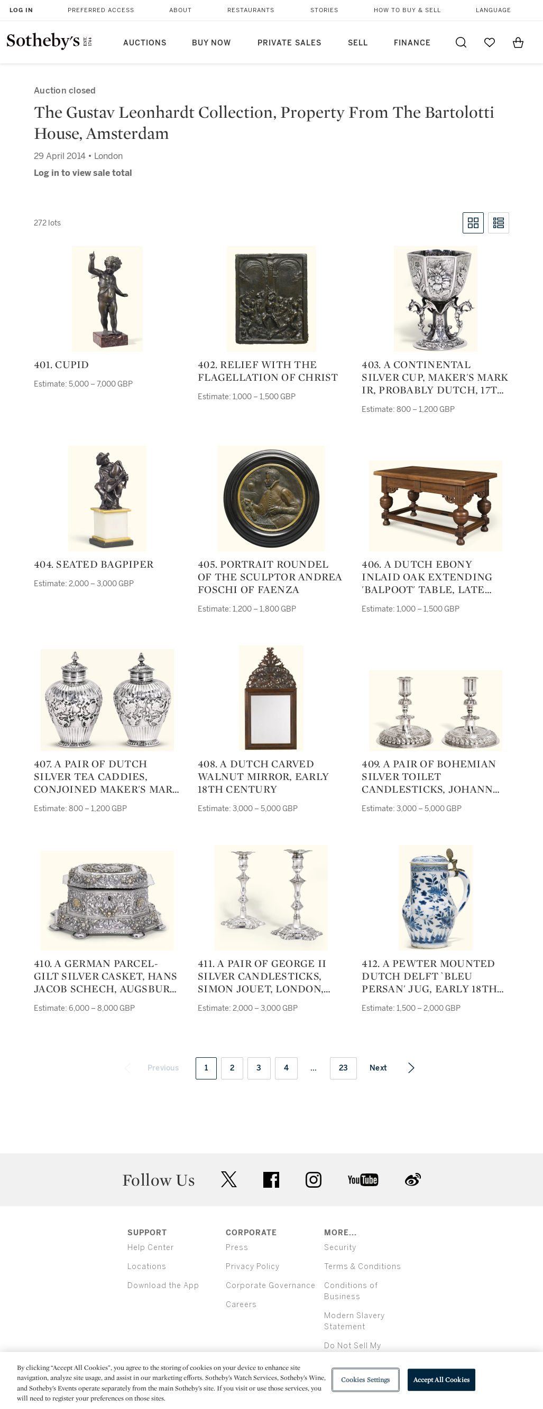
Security (340, 1247)
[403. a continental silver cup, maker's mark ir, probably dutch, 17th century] (435, 299)
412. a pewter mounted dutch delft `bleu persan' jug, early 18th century (429, 976)
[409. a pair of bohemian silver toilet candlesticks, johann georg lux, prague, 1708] (435, 710)
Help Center (150, 1247)
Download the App (163, 1285)
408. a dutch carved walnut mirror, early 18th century (263, 776)
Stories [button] (324, 10)
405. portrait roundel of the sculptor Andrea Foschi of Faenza (270, 577)
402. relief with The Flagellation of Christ (268, 370)
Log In (21, 10)
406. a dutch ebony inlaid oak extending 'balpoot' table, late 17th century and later (432, 577)
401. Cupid (61, 364)
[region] (271, 1380)
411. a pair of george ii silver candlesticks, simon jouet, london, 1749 (262, 976)
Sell (358, 43)
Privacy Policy (253, 1266)
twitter (229, 1179)
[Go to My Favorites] (489, 42)
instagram (313, 1180)
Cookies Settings (365, 1379)
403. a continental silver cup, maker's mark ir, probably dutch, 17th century (435, 377)
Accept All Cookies (441, 1379)
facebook (271, 1180)
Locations (147, 1266)
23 (343, 1068)
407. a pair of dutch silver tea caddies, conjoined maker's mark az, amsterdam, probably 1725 (107, 776)
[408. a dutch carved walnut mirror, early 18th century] (271, 698)
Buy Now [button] (211, 43)
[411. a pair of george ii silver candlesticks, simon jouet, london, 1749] (271, 898)
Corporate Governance (271, 1285)
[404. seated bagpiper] (107, 498)
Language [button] (493, 10)
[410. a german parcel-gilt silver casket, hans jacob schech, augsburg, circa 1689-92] (107, 901)
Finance (412, 43)
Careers (241, 1304)
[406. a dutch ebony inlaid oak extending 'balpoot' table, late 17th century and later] (435, 506)
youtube (363, 1179)
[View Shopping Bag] (518, 42)
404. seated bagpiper (93, 564)
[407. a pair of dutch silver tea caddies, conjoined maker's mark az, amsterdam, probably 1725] (107, 700)
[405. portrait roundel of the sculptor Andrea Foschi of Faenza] (271, 498)
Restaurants (250, 10)
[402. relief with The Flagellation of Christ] (271, 299)
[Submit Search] (461, 42)
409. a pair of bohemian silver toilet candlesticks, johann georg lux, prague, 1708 (430, 776)
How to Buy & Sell (407, 10)
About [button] (180, 10)
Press (237, 1247)
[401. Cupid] (107, 299)
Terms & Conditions (362, 1266)
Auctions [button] (145, 43)
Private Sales (289, 43)
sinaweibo (413, 1179)
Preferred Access (101, 10)
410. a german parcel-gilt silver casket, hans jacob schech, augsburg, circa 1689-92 (107, 976)
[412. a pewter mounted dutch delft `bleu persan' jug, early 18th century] (436, 898)
